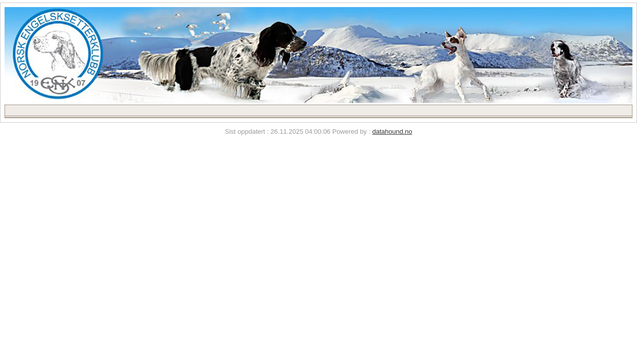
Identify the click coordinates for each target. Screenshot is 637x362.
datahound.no (392, 131)
